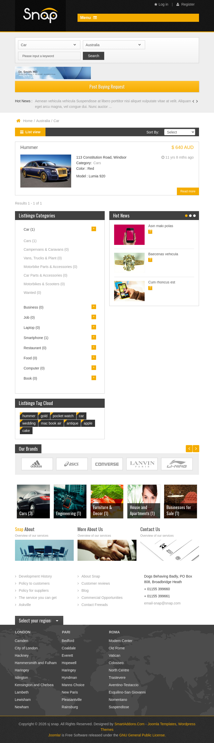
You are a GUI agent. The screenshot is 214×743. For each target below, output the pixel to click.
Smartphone (36, 338)
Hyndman (69, 678)
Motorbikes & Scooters (44, 284)
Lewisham (23, 700)
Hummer (29, 147)
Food (30, 358)
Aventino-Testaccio (124, 685)
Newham (22, 707)
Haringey (22, 670)
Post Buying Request (107, 86)
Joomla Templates (162, 724)
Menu (88, 17)
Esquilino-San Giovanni (127, 692)
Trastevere (117, 678)
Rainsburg (70, 707)
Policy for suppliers (34, 590)
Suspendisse (119, 707)
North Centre (119, 670)
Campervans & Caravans (46, 249)
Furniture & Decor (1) (102, 510)
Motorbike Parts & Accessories (50, 267)
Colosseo (116, 663)
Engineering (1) (68, 513)
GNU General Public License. (142, 735)
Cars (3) (25, 513)
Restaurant (35, 348)
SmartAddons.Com (129, 724)
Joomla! (54, 735)
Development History (35, 576)
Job (29, 317)
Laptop (32, 328)
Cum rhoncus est (161, 282)
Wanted (32, 293)
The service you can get (38, 598)
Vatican (114, 655)
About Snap (90, 576)
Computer (34, 368)
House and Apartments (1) (142, 510)
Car (29, 229)
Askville (25, 605)
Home (28, 121)
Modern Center (120, 641)
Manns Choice (73, 685)
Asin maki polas (160, 226)
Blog (84, 590)
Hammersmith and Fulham (36, 663)
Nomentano (118, 700)
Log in (161, 4)
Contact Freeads (94, 605)
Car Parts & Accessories (45, 275)
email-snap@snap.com (162, 603)
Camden (21, 641)
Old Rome (117, 648)
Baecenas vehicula (163, 254)
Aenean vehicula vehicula (55, 101)
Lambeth (21, 692)
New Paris (70, 692)
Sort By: (152, 132)
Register (185, 4)
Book (30, 378)
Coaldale (69, 648)
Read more (187, 191)
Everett (67, 655)
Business (33, 307)
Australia (43, 121)
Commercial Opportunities (102, 598)
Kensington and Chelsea (34, 685)
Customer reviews (95, 583)
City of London (26, 648)
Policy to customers (34, 583)
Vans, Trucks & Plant (43, 258)
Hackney (21, 655)
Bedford (68, 641)
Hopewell (69, 663)
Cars (97, 163)
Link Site (37, 464)
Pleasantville (72, 700)
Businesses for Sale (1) (178, 510)
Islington (21, 678)
